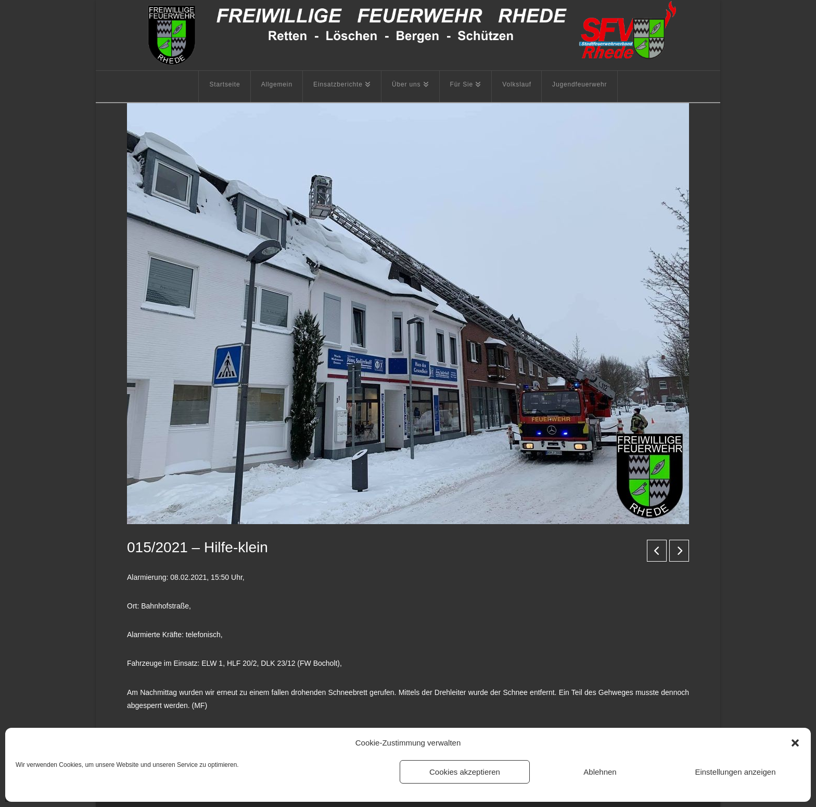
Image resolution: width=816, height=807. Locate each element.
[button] (795, 743)
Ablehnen (599, 771)
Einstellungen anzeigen (735, 771)
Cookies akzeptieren (464, 771)
